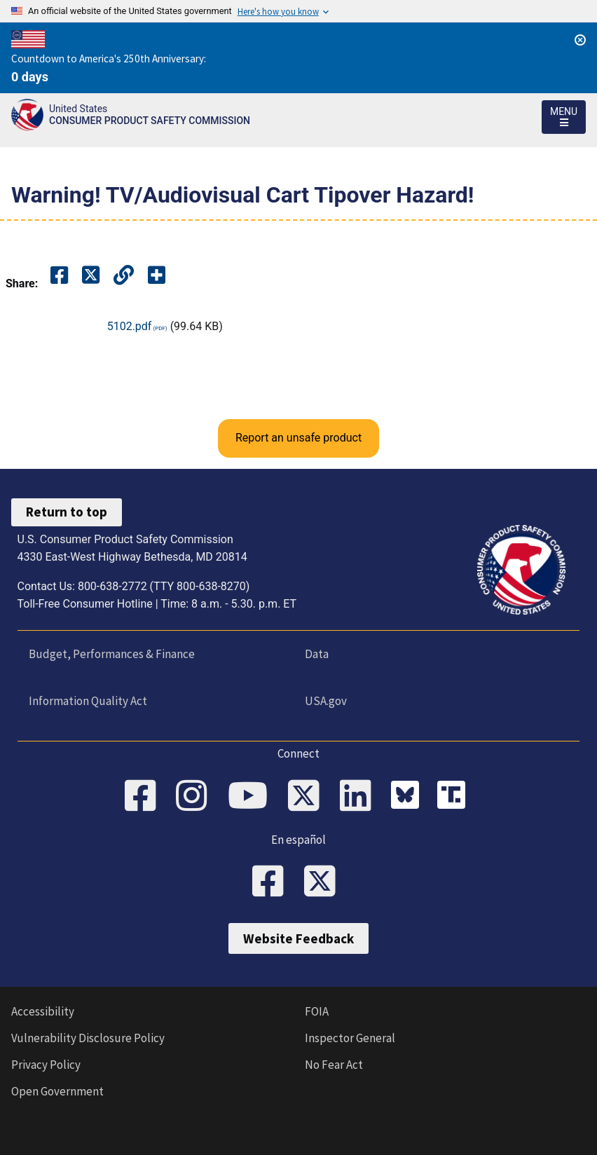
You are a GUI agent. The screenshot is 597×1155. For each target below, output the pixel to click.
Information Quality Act (88, 701)
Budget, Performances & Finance (112, 654)
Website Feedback (298, 938)
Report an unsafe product (298, 437)
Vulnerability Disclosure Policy (88, 1038)
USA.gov (326, 701)
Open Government (57, 1091)
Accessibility (42, 1011)
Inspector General (350, 1038)
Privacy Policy (46, 1064)
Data (317, 654)
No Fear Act (334, 1064)
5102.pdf (129, 326)
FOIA (317, 1011)
